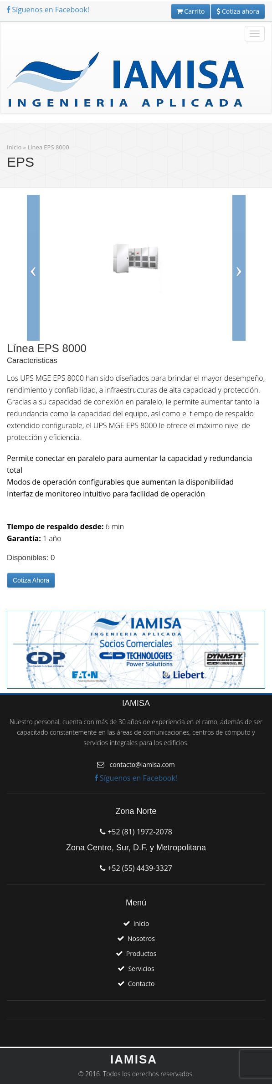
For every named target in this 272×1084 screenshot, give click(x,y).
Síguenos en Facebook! (48, 10)
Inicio (14, 147)
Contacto (141, 983)
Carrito (191, 11)
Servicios (141, 968)
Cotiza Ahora (31, 580)
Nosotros (141, 938)
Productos (141, 953)
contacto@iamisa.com (141, 764)
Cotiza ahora (237, 11)
